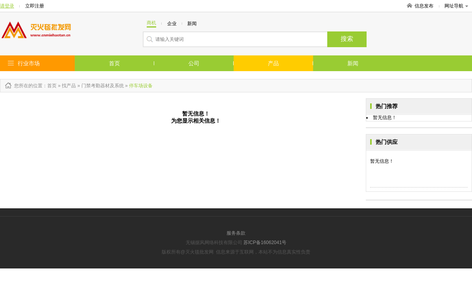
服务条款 (236, 233)
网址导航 (456, 6)
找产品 (69, 85)
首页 (114, 63)
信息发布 (424, 6)
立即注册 (34, 6)
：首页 (49, 85)
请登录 (7, 6)
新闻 (352, 63)
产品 (273, 63)
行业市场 (29, 63)
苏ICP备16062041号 (264, 242)
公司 (193, 63)
